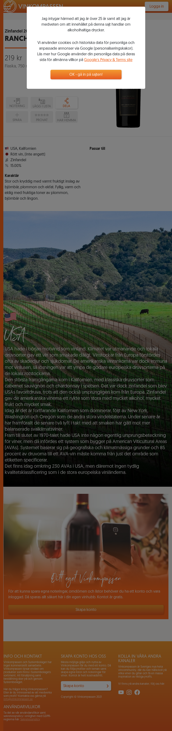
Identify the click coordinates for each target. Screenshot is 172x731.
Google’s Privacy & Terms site (108, 60)
